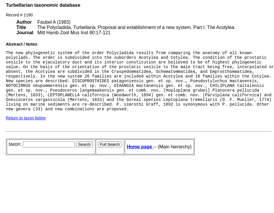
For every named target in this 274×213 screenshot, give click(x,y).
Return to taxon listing (25, 129)
